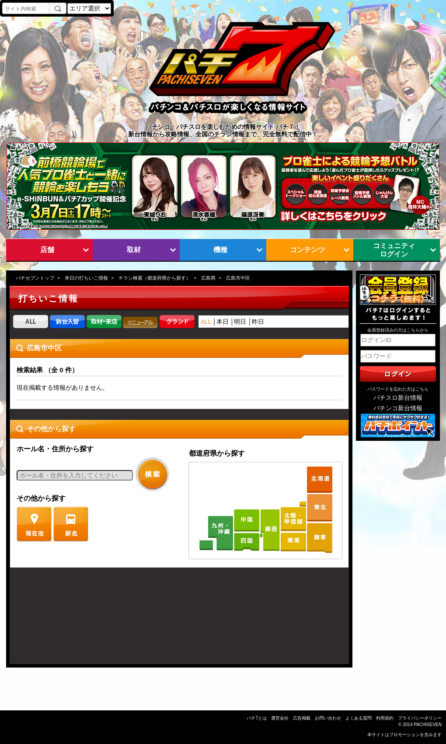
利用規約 (385, 718)
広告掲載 (301, 718)
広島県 (208, 277)
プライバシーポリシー (420, 718)
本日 (222, 321)
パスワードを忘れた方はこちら (398, 389)
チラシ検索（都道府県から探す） (154, 277)
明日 (240, 321)
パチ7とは (257, 718)
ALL (206, 321)
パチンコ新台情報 (397, 408)
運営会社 (280, 718)
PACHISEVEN (428, 724)
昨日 (258, 321)
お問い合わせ (328, 718)
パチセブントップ (35, 277)
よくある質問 (358, 718)
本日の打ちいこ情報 (86, 277)
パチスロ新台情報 (397, 397)
